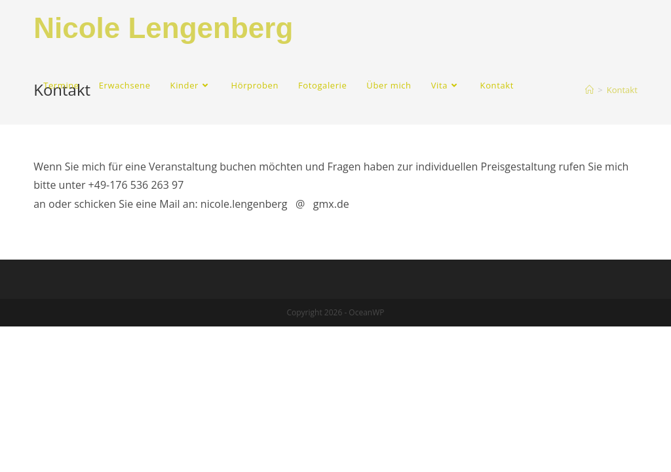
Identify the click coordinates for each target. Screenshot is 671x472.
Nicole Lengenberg (163, 28)
